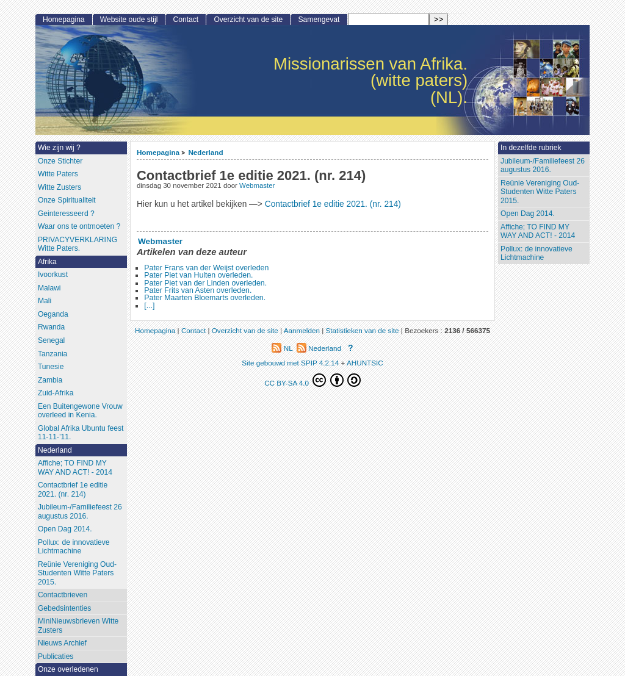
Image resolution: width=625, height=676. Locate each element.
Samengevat (319, 19)
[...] (149, 305)
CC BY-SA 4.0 (312, 380)
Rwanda (51, 327)
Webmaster (257, 185)
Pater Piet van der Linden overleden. (205, 283)
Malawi (49, 288)
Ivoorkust (53, 274)
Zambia (50, 380)
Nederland (205, 152)
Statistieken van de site (362, 330)
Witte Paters (58, 174)
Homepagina (158, 152)
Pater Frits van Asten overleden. (197, 290)
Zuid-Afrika (55, 393)
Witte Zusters (59, 187)
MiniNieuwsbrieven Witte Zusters (78, 626)
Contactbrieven (62, 595)
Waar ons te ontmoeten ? (79, 226)
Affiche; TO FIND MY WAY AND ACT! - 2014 (537, 231)
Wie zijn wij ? (59, 147)
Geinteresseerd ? (66, 213)
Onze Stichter (60, 161)
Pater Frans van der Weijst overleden (206, 268)
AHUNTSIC (365, 363)
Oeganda (53, 314)
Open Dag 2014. (527, 213)
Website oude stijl (129, 19)
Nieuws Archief (62, 643)
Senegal (51, 340)
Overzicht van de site (248, 19)
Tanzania (52, 354)
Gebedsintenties (64, 608)
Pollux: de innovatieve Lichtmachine (536, 253)
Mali (44, 301)
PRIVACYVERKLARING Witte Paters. (77, 244)
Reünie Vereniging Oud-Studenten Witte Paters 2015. (539, 192)
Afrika (47, 261)
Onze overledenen (68, 669)
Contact (186, 19)
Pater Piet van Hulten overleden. (198, 275)
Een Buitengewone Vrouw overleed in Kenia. (80, 411)
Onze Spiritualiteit (67, 200)
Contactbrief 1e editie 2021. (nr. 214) (333, 204)
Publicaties (56, 656)
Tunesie (51, 366)
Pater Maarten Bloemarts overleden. (205, 297)
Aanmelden (302, 330)
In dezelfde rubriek (531, 147)
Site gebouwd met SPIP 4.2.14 (290, 363)
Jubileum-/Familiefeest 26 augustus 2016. (542, 165)
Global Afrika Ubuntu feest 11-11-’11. (81, 433)
